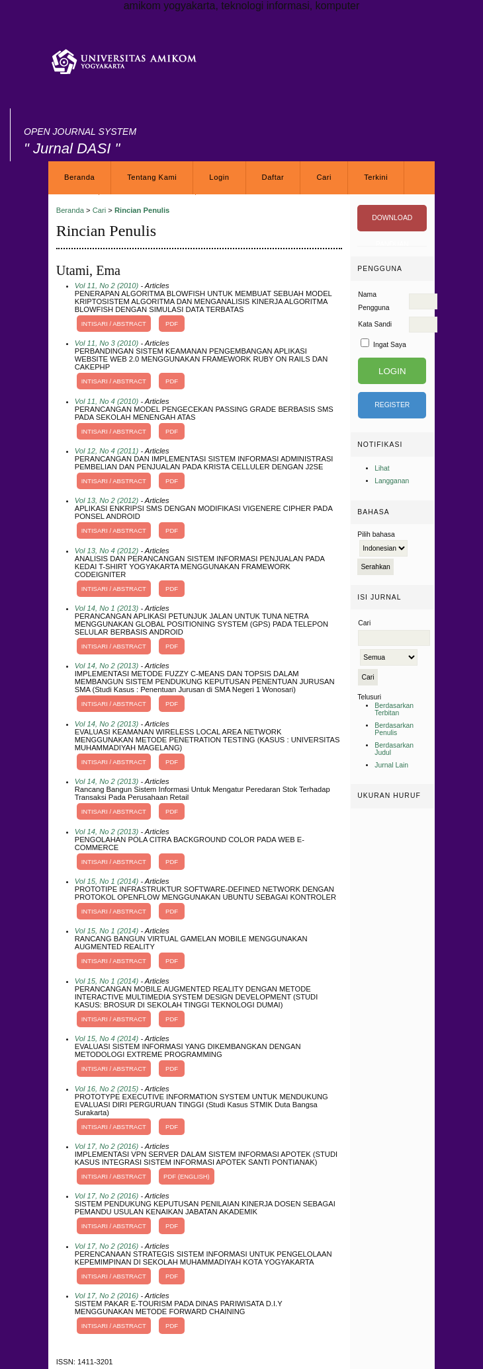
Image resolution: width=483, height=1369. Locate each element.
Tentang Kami (152, 177)
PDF (171, 323)
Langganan (391, 481)
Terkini (376, 177)
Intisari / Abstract (113, 323)
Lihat (382, 468)
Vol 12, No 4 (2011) (107, 451)
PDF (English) (186, 1176)
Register (392, 405)
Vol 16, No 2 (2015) (107, 1089)
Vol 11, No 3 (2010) (107, 343)
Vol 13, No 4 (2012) (107, 551)
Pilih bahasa (376, 534)
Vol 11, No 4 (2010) (107, 401)
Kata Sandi (375, 324)
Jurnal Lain (391, 765)
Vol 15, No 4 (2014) (107, 1038)
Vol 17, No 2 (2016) (107, 1146)
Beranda (79, 177)
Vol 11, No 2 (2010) (107, 286)
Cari (323, 177)
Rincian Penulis (141, 210)
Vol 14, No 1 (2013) (107, 608)
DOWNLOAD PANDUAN (392, 222)
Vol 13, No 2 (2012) (107, 500)
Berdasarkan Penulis (394, 729)
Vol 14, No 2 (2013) (107, 666)
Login (219, 177)
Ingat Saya (389, 344)
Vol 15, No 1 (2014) (107, 881)
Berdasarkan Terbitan (394, 709)
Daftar (273, 177)
